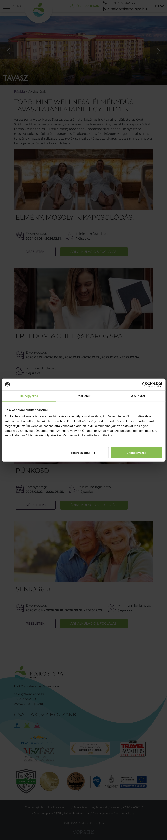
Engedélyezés (136, 452)
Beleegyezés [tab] (29, 396)
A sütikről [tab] (138, 396)
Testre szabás (83, 452)
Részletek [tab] (83, 396)
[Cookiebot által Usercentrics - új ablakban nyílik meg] (145, 384)
